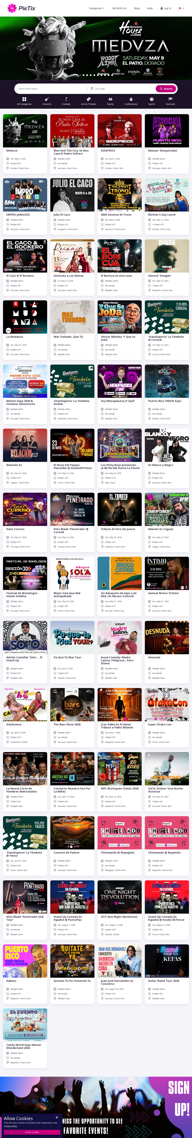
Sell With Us (119, 8)
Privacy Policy (10, 1126)
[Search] (53, 88)
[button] (181, 8)
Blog (136, 8)
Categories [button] (96, 8)
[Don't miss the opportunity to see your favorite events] (96, 1108)
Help (150, 8)
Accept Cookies (32, 1132)
